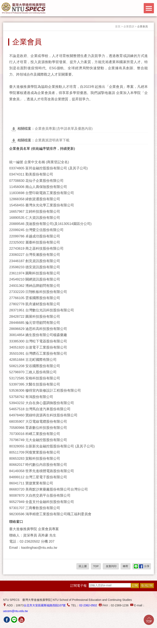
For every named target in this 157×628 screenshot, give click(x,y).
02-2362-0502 (88, 605)
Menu (149, 8)
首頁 (117, 26)
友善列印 (111, 566)
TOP (96, 566)
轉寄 (125, 566)
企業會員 (142, 26)
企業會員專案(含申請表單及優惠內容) (55, 129)
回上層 (83, 566)
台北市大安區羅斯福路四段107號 (45, 605)
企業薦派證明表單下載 (43, 140)
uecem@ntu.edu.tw (15, 611)
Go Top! (149, 620)
